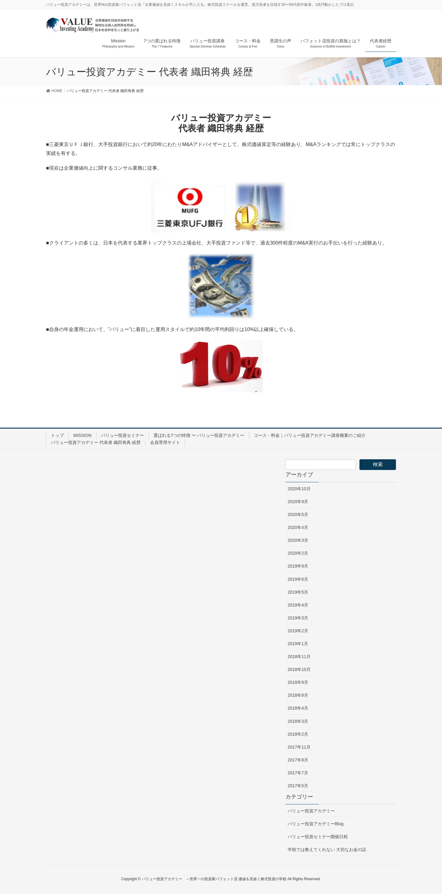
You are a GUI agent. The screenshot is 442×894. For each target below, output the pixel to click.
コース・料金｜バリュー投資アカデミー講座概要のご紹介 (310, 435)
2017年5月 (298, 785)
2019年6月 (298, 579)
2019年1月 (298, 643)
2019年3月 (298, 617)
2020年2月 (298, 553)
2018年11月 (299, 656)
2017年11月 (299, 747)
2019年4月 (298, 605)
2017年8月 (298, 759)
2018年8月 (298, 695)
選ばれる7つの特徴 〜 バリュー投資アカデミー (198, 435)
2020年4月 (298, 527)
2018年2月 (298, 734)
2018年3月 (298, 721)
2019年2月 (298, 630)
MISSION (82, 435)
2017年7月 (298, 772)
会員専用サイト (165, 442)
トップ (57, 435)
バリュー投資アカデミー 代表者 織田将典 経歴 (96, 442)
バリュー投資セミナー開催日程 (318, 836)
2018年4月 (298, 708)
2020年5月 (298, 514)
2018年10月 (299, 669)
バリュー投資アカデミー (311, 810)
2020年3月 (298, 540)
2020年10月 (299, 488)
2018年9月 (298, 682)
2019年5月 (298, 592)
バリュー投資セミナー (122, 435)
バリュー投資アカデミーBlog (315, 823)
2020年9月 (298, 501)
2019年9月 (298, 566)
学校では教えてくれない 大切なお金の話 (327, 849)
